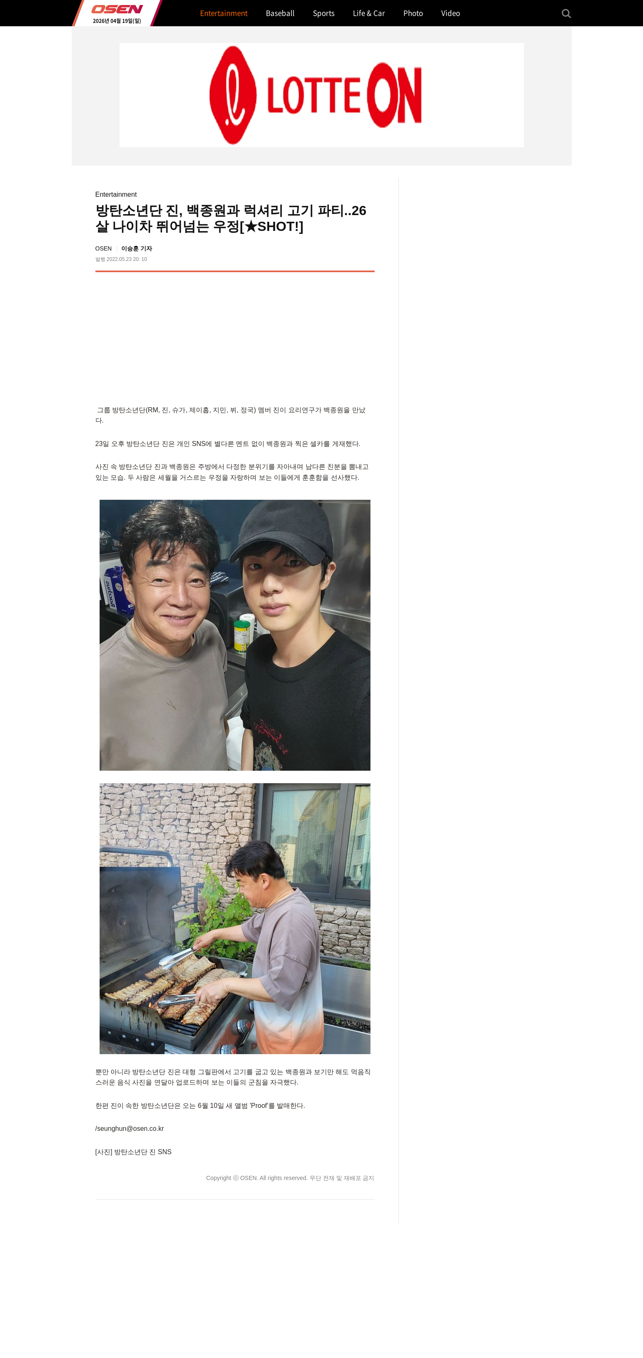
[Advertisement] (304, 337)
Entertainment (116, 194)
